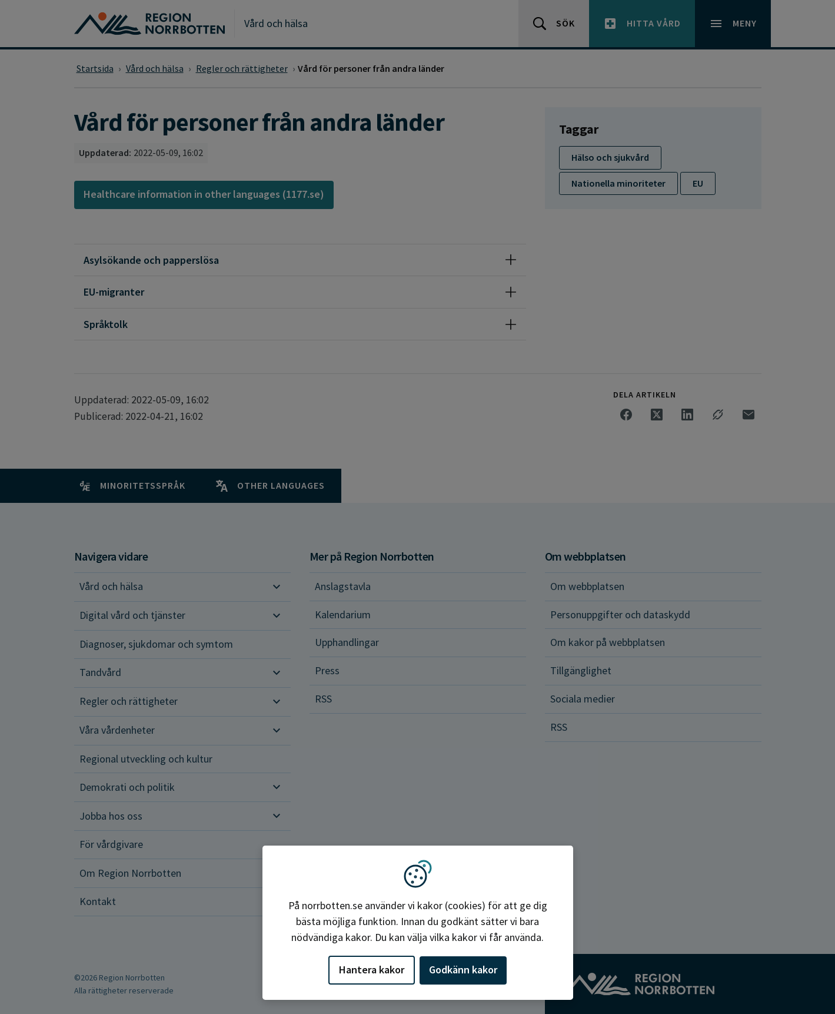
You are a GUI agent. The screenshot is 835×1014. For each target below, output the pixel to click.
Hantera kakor (371, 969)
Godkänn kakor (463, 969)
